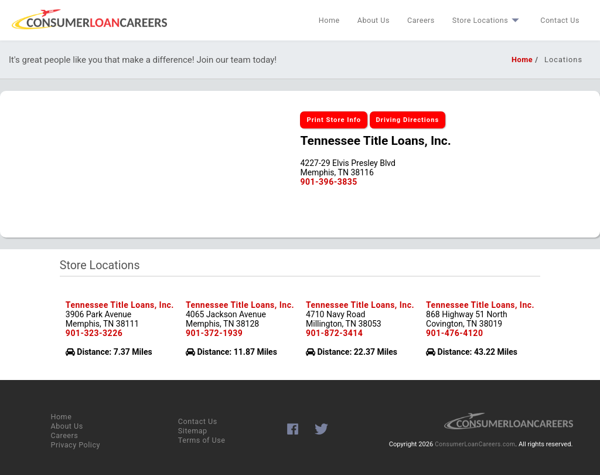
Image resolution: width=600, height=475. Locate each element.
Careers (421, 20)
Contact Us (559, 20)
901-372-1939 (214, 333)
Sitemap (192, 430)
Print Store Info (333, 120)
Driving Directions (407, 120)
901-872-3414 (334, 333)
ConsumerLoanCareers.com (475, 444)
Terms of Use (202, 440)
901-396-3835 (328, 181)
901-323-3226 (94, 333)
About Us (373, 20)
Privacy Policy (75, 444)
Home (329, 20)
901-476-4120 (454, 333)
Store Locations (487, 20)
